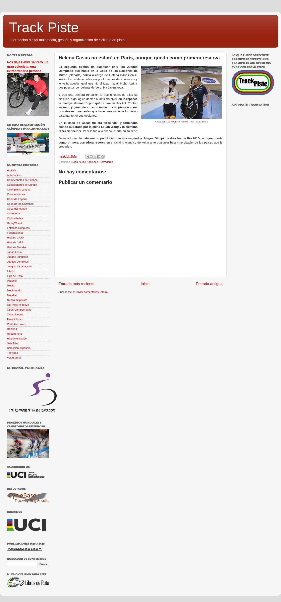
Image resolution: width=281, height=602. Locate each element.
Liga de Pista (15, 275)
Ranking (12, 328)
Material (12, 280)
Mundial (11, 295)
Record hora (14, 333)
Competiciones (16, 194)
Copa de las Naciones (84, 161)
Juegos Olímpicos (18, 261)
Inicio (145, 284)
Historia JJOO (15, 237)
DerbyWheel (14, 223)
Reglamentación (17, 338)
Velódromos (14, 357)
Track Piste (44, 27)
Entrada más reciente (76, 284)
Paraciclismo (14, 319)
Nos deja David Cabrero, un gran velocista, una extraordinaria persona (27, 66)
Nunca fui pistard (17, 300)
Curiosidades (15, 218)
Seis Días (13, 343)
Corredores (106, 161)
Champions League (19, 189)
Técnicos (12, 352)
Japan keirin (14, 252)
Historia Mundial (16, 247)
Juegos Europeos (17, 256)
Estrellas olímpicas (18, 227)
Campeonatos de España (22, 179)
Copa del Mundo (17, 208)
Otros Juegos (15, 314)
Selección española (19, 347)
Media (10, 285)
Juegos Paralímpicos (19, 266)
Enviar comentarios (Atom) (92, 291)
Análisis (11, 170)
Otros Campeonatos (19, 309)
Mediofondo (14, 290)
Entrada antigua (209, 284)
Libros (10, 271)
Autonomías (14, 175)
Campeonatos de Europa (22, 184)
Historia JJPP (15, 242)
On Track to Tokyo (18, 304)
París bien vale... (17, 324)
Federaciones (15, 232)
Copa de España (17, 199)
